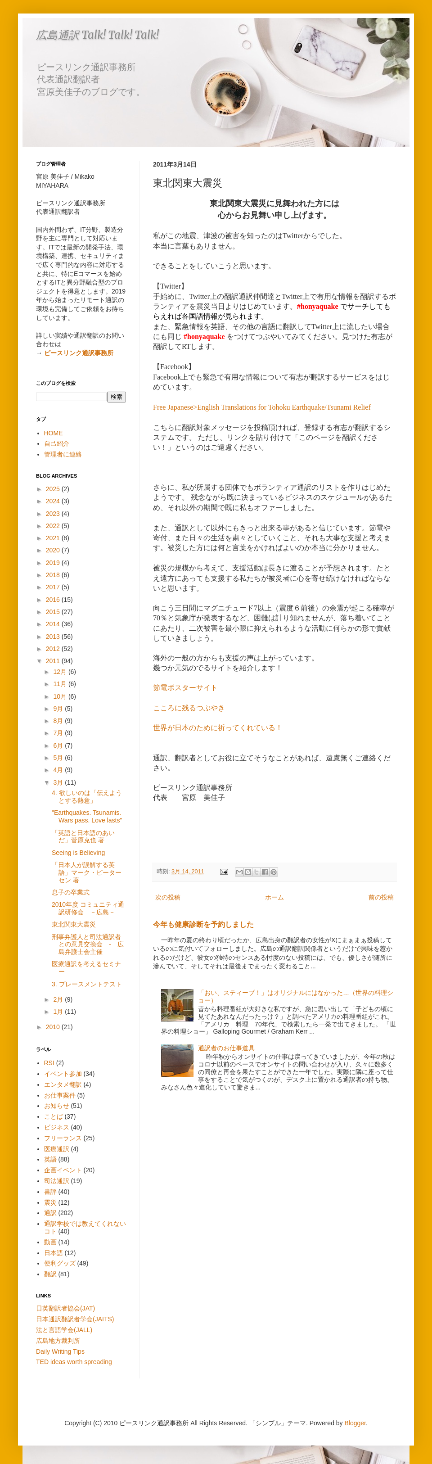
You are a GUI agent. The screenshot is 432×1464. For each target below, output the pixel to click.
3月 (59, 782)
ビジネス (56, 1127)
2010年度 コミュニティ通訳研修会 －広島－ (88, 908)
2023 (54, 513)
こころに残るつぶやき (189, 708)
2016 (54, 599)
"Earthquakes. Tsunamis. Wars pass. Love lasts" (87, 816)
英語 (50, 1159)
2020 (54, 550)
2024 (54, 501)
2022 (54, 525)
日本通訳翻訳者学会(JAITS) (75, 1319)
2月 (59, 999)
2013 (54, 636)
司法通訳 (56, 1180)
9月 (59, 708)
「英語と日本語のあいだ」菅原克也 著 (83, 836)
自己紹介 (56, 443)
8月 (59, 720)
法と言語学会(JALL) (64, 1329)
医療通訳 (56, 1148)
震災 (50, 1202)
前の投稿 (381, 897)
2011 (54, 660)
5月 (59, 757)
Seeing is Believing (78, 852)
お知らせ (56, 1105)
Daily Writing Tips (60, 1351)
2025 (54, 489)
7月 (59, 733)
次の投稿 (167, 897)
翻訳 (50, 1274)
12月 (60, 671)
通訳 (50, 1212)
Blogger (355, 1423)
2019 (54, 562)
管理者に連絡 (63, 454)
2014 (54, 624)
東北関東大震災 (74, 924)
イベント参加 (63, 1073)
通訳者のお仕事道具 (226, 1048)
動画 (50, 1242)
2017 (54, 587)
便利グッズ (60, 1263)
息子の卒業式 (71, 892)
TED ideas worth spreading (74, 1361)
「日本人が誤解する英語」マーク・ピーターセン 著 (87, 872)
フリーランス (63, 1138)
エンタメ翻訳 (63, 1084)
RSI (49, 1062)
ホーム (274, 897)
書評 (50, 1191)
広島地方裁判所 (58, 1340)
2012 (54, 648)
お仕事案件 (60, 1095)
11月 (60, 683)
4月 (59, 769)
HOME (53, 433)
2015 (54, 611)
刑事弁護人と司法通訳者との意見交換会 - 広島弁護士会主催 (88, 944)
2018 (54, 574)
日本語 (53, 1252)
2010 (54, 1026)
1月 (59, 1011)
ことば (53, 1116)
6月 (59, 745)
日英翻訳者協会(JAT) (65, 1308)
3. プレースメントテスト (87, 984)
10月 (60, 696)
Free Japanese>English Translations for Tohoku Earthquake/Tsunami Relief (262, 407)
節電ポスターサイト (185, 687)
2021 (54, 538)
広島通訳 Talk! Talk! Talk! (97, 35)
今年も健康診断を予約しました (203, 924)
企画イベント (63, 1170)
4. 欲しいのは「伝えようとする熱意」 (87, 796)
